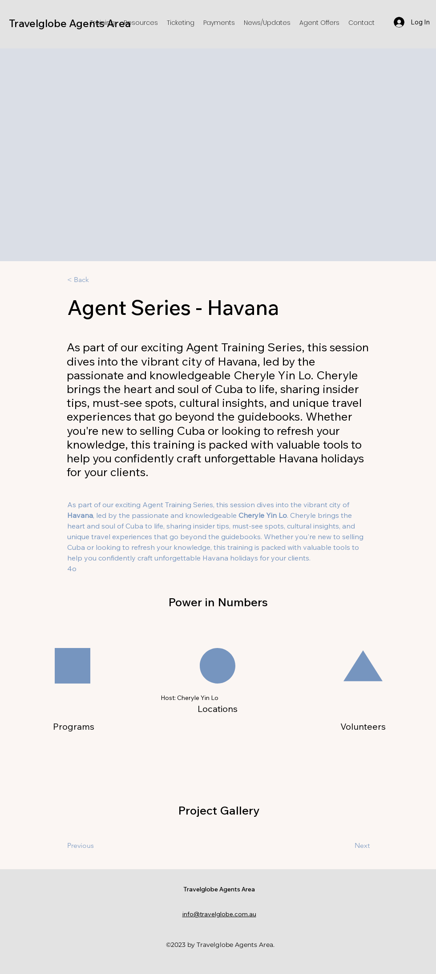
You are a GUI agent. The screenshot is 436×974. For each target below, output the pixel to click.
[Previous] (103, 846)
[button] (102, 22)
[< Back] (96, 280)
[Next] (340, 846)
